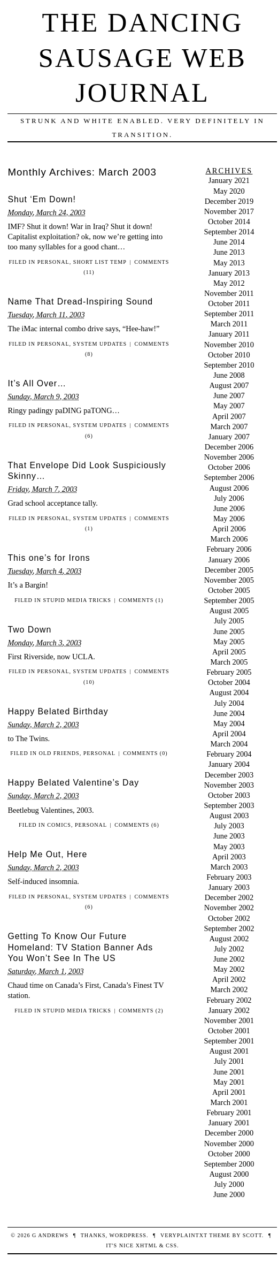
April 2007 (229, 416)
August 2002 (229, 938)
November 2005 (229, 580)
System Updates (100, 344)
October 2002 (229, 918)
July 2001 (229, 1061)
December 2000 (229, 1133)
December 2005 (229, 570)
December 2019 (229, 201)
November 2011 (229, 293)
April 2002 (229, 979)
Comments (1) (141, 600)
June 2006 (229, 508)
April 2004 (229, 733)
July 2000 (229, 1184)
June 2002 (229, 959)
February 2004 (228, 754)
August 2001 (229, 1051)
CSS (171, 1245)
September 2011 (229, 313)
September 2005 (229, 600)
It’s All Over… (36, 383)
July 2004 (229, 703)
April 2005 (229, 651)
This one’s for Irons (48, 557)
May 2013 (229, 262)
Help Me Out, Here (47, 854)
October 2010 (229, 354)
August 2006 (229, 488)
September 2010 (229, 365)
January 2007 (229, 436)
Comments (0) (145, 753)
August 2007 (229, 385)
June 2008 (229, 375)
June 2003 (229, 836)
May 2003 (229, 846)
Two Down (29, 629)
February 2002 (228, 1000)
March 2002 (229, 989)
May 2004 (229, 723)
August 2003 (229, 815)
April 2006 (229, 528)
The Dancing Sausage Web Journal (142, 57)
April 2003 (229, 856)
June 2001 (229, 1072)
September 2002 (229, 928)
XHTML (146, 1245)
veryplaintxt (183, 1235)
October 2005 (229, 590)
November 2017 (229, 211)
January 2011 (229, 334)
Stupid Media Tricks (77, 600)
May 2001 (229, 1082)
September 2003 (229, 805)
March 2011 (229, 323)
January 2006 (229, 559)
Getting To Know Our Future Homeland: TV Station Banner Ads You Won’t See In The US (80, 947)
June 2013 (229, 252)
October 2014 (229, 221)
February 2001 (228, 1112)
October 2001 (229, 1030)
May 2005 (229, 641)
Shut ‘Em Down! (41, 199)
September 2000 (229, 1164)
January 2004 (229, 764)
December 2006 (229, 447)
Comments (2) (141, 1010)
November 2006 (229, 457)
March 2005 (229, 662)
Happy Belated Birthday (57, 711)
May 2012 (229, 283)
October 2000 (229, 1153)
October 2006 (229, 467)
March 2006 (229, 539)
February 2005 (228, 672)
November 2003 (229, 785)
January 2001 (229, 1122)
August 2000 (229, 1174)
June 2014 (229, 242)
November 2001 (229, 1020)
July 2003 (229, 825)
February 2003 (228, 877)
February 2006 (228, 549)
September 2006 (229, 477)
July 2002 (229, 948)
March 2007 (229, 426)
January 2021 (229, 180)
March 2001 (229, 1102)
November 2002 (229, 907)
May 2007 (229, 405)
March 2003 (229, 867)
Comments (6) (136, 825)
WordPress (127, 1235)
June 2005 (229, 631)
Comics (59, 825)
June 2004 (229, 713)
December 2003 (229, 775)
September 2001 (229, 1041)
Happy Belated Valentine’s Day (73, 782)
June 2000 (229, 1194)
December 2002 (229, 897)
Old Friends (58, 753)
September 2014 (229, 231)
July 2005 (229, 620)
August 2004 (229, 692)
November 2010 (229, 344)
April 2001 (229, 1092)
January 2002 (229, 1010)
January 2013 (229, 273)
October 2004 (229, 682)
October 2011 (229, 303)
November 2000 (229, 1143)
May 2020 (229, 191)
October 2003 (229, 795)
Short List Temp (100, 262)
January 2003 (229, 887)
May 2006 (229, 518)
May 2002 (229, 969)
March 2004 (229, 744)
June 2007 (229, 395)
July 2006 (229, 498)
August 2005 (229, 610)
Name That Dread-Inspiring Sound (80, 301)
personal (53, 262)
